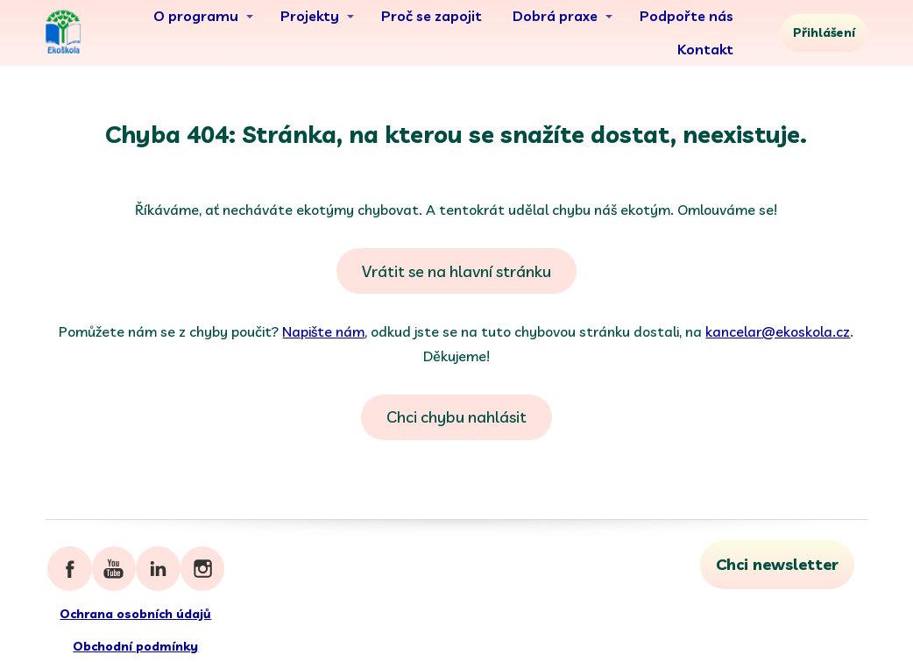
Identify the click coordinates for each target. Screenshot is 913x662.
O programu (195, 16)
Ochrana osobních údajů (135, 614)
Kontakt (705, 49)
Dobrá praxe (555, 16)
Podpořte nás (686, 16)
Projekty (309, 16)
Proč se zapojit (431, 16)
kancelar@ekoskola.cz (777, 331)
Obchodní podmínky (135, 646)
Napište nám (323, 331)
